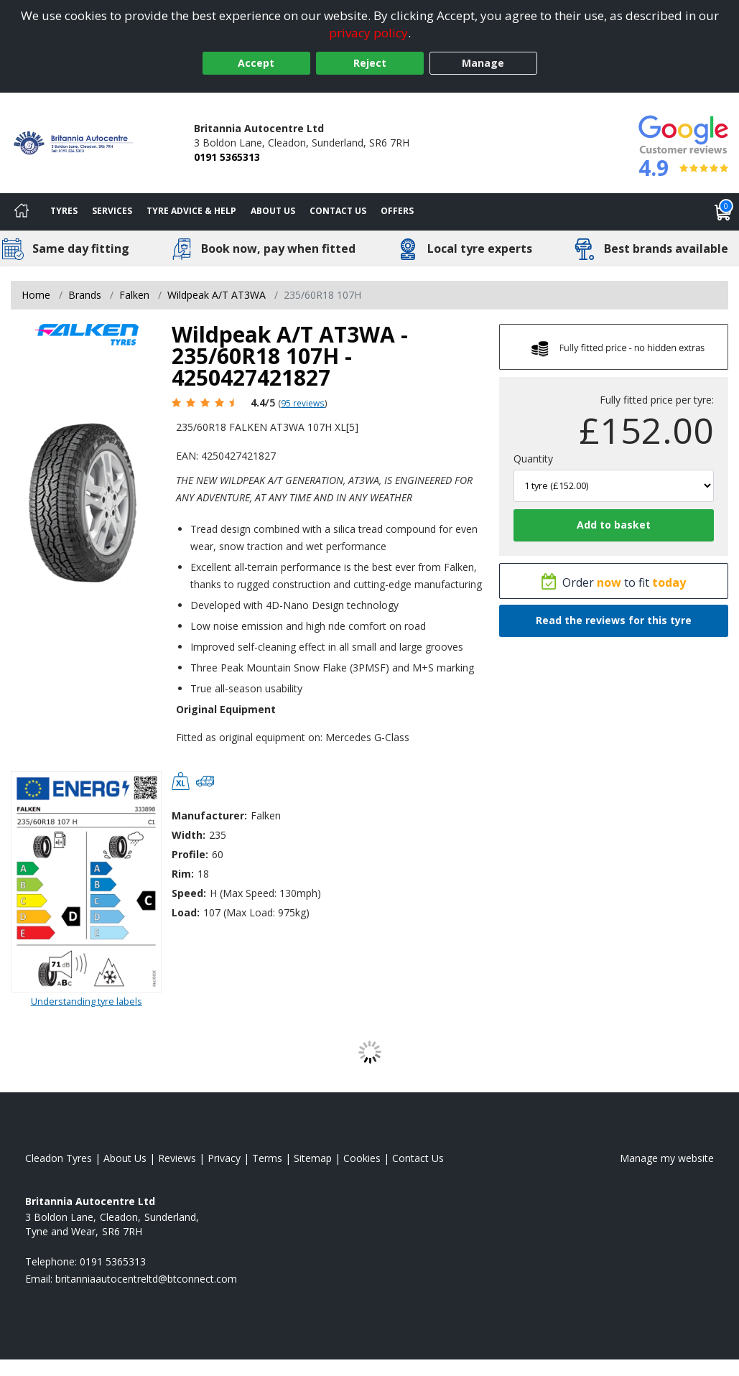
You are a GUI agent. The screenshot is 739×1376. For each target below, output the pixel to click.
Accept (256, 63)
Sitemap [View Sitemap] (313, 1158)
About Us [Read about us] (125, 1158)
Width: (188, 835)
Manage (483, 63)
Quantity (533, 458)
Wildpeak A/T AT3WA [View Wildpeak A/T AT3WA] (216, 295)
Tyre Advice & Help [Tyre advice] (191, 211)
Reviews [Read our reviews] (177, 1158)
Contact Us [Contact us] (338, 211)
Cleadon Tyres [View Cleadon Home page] (58, 1158)
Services (112, 211)
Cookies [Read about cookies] (362, 1158)
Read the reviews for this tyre (614, 620)
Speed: (189, 893)
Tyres (64, 211)
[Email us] (146, 1279)
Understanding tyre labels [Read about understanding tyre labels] (86, 1001)
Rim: (183, 873)
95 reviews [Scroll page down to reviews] (303, 403)
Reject (369, 63)
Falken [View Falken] (134, 295)
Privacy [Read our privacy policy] (224, 1158)
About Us (273, 211)
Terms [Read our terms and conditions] (267, 1158)
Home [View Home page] (36, 295)
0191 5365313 (227, 157)
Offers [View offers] (397, 211)
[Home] (21, 212)
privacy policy (368, 32)
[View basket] (723, 212)
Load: (186, 912)
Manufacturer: (209, 815)
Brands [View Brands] (84, 295)
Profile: (190, 854)
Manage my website (667, 1158)
